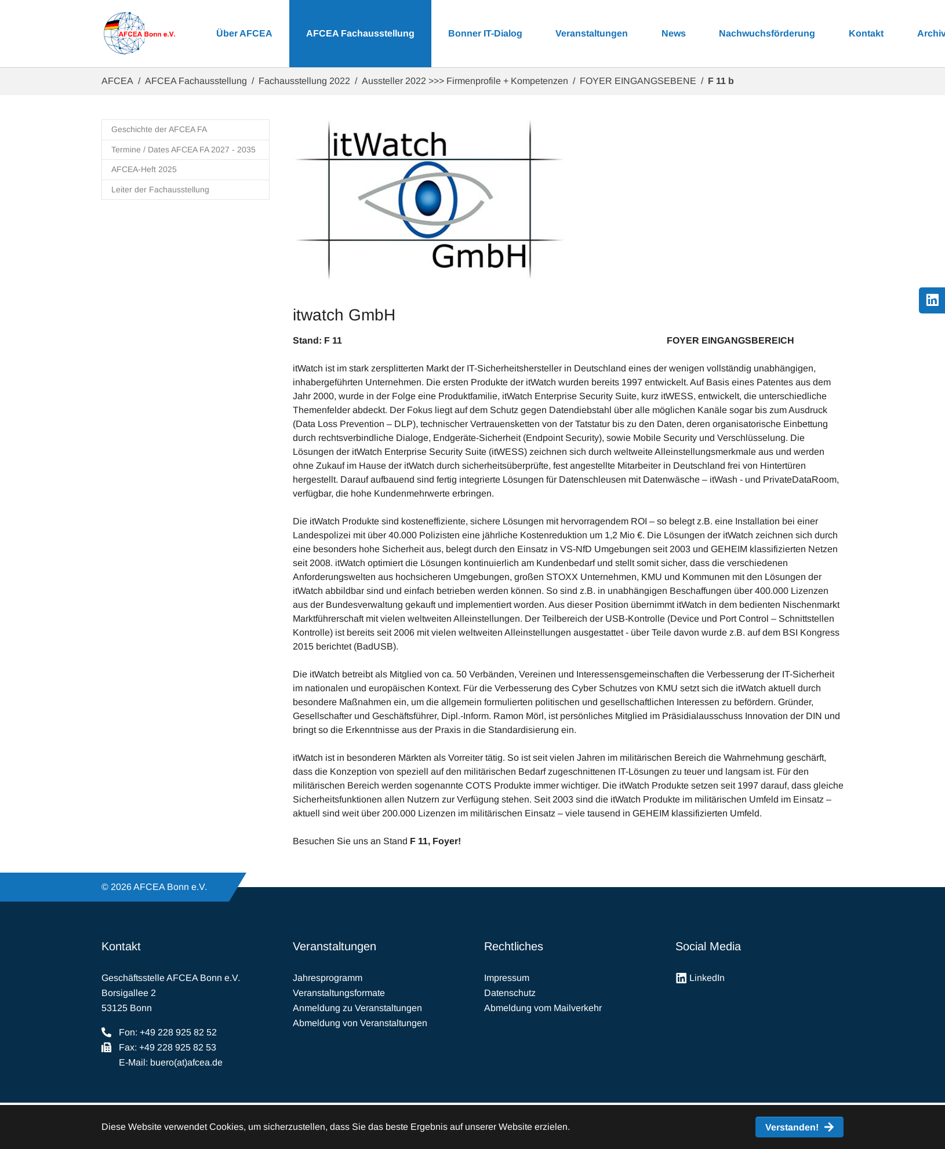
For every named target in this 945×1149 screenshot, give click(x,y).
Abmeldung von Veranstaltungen (360, 1023)
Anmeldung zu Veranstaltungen (357, 1008)
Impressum (506, 978)
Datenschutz (510, 993)
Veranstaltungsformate (339, 993)
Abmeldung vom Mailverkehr (543, 1008)
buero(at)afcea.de (186, 1062)
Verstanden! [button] (792, 1127)
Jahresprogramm (327, 978)
